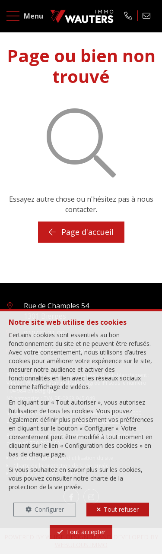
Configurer (49, 509)
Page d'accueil (81, 232)
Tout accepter (85, 532)
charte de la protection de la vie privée (66, 482)
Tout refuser (121, 509)
